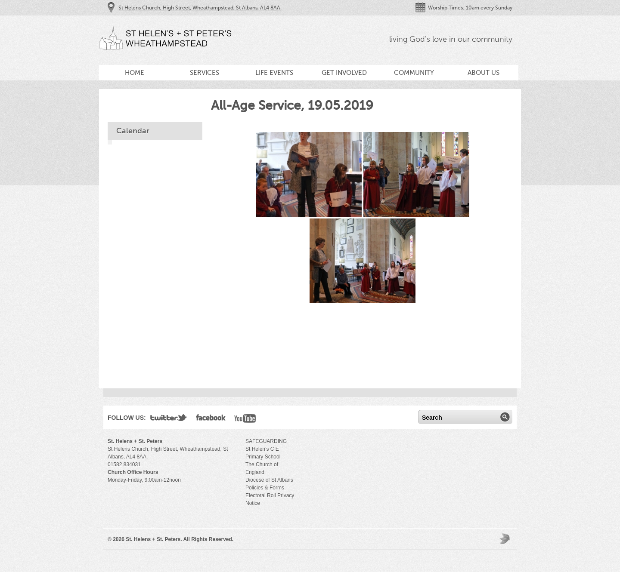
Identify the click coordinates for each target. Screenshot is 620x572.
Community (414, 73)
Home (134, 73)
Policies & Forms (264, 488)
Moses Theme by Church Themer (505, 538)
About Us (483, 73)
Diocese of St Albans (269, 480)
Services (204, 73)
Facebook (211, 419)
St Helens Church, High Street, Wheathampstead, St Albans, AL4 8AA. (200, 8)
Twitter (168, 419)
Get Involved (344, 73)
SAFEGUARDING (266, 441)
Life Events (274, 73)
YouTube (245, 419)
